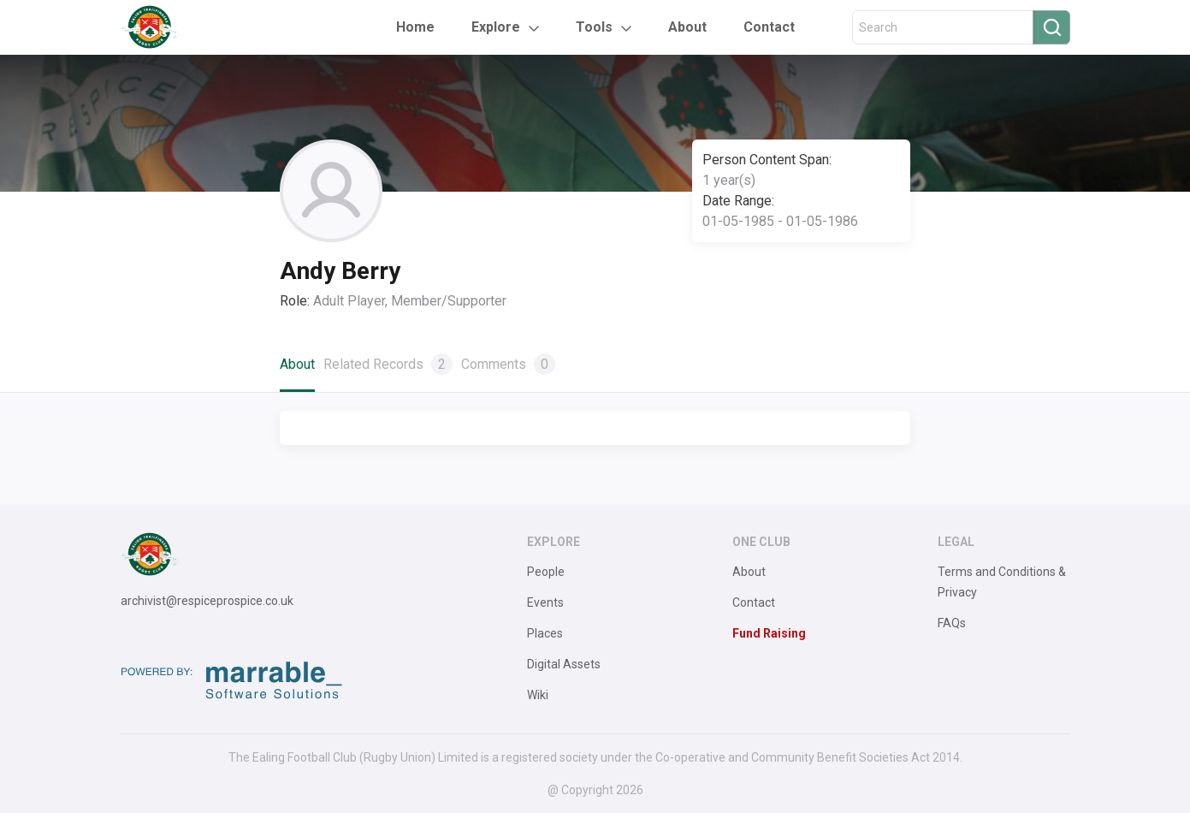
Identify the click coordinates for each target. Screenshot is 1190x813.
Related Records (388, 364)
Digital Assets (564, 664)
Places (545, 633)
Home (415, 27)
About (687, 27)
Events (545, 602)
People (546, 572)
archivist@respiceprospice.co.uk (207, 601)
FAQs (952, 623)
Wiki (537, 695)
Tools (594, 27)
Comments (508, 364)
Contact (769, 27)
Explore (495, 27)
